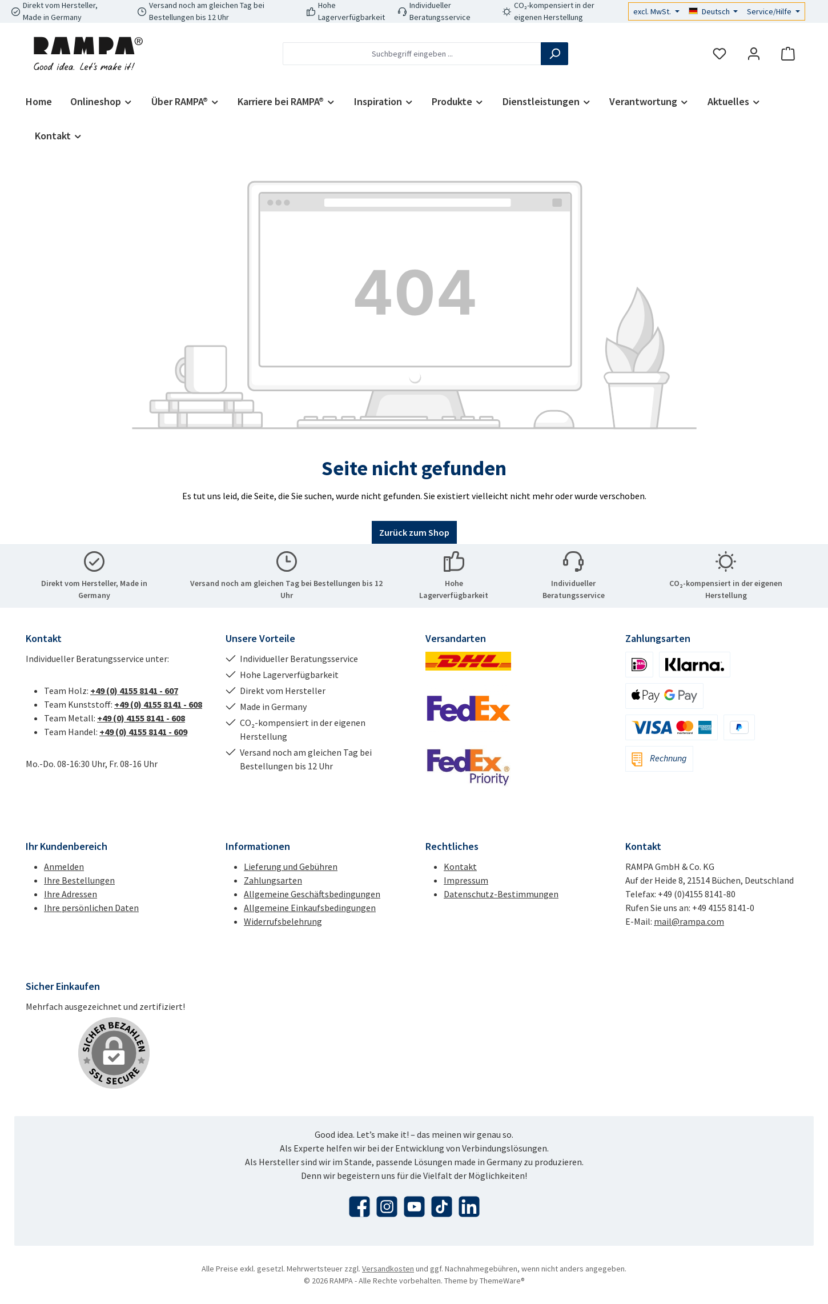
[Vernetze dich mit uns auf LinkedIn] (469, 1206)
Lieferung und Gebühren (290, 866)
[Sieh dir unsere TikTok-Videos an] (442, 1206)
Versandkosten (388, 1268)
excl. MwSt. (653, 11)
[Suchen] (554, 53)
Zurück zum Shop (414, 532)
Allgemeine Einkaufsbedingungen (310, 907)
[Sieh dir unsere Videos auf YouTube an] (414, 1206)
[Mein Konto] (753, 54)
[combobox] (412, 53)
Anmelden (64, 866)
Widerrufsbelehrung (283, 921)
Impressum (466, 880)
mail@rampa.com (689, 921)
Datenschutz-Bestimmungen (501, 894)
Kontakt (460, 866)
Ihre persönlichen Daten (91, 907)
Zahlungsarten (273, 880)
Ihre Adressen (70, 894)
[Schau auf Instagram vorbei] (387, 1206)
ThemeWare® (502, 1280)
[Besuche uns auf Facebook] (359, 1206)
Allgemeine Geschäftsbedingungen (312, 894)
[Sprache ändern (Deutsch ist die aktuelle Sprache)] (713, 11)
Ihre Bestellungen (79, 880)
